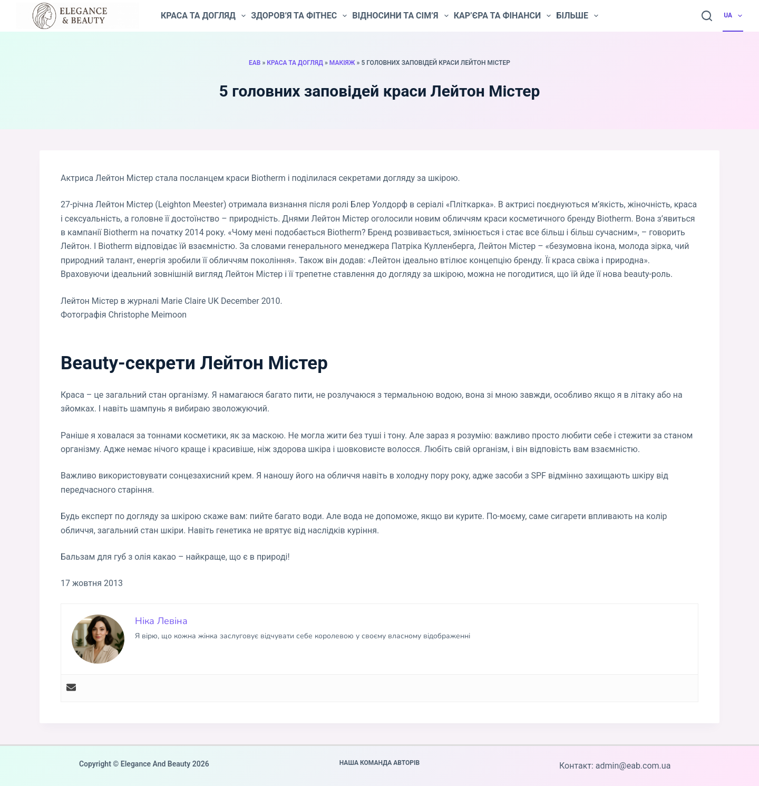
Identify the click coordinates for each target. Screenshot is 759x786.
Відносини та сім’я (400, 15)
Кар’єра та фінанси (502, 15)
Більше (577, 15)
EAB (254, 62)
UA (733, 15)
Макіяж (342, 62)
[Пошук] (707, 16)
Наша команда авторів (379, 762)
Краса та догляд (203, 15)
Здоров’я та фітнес (299, 15)
